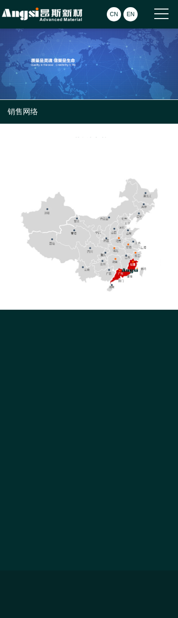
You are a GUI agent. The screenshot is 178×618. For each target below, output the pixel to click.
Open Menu (166, 112)
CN (114, 14)
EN (131, 14)
